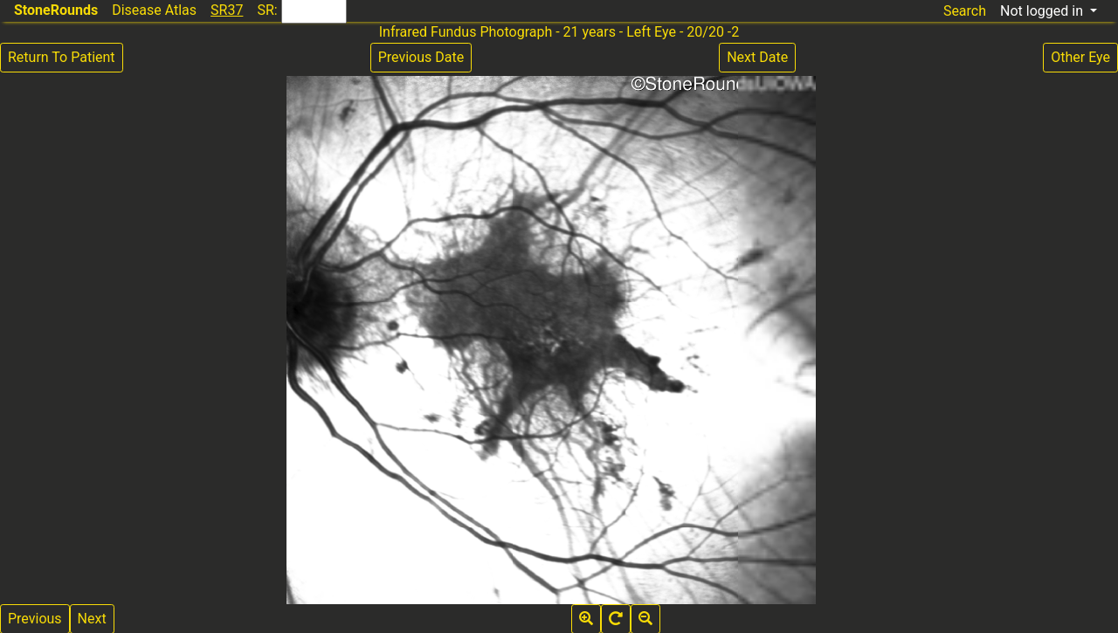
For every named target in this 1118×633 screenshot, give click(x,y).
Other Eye (1080, 57)
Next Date (757, 57)
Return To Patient (61, 57)
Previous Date (421, 57)
